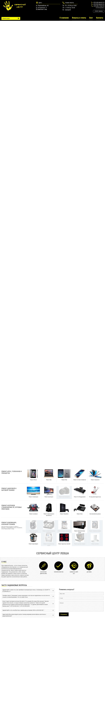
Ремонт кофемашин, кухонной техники (9, 523)
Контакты (99, 18)
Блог (91, 18)
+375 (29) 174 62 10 (98, 6)
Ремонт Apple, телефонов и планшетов (11, 472)
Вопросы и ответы (79, 18)
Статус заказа (99, 11)
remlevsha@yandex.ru (100, 7)
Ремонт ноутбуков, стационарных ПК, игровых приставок (11, 507)
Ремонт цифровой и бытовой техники (8, 489)
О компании (64, 18)
